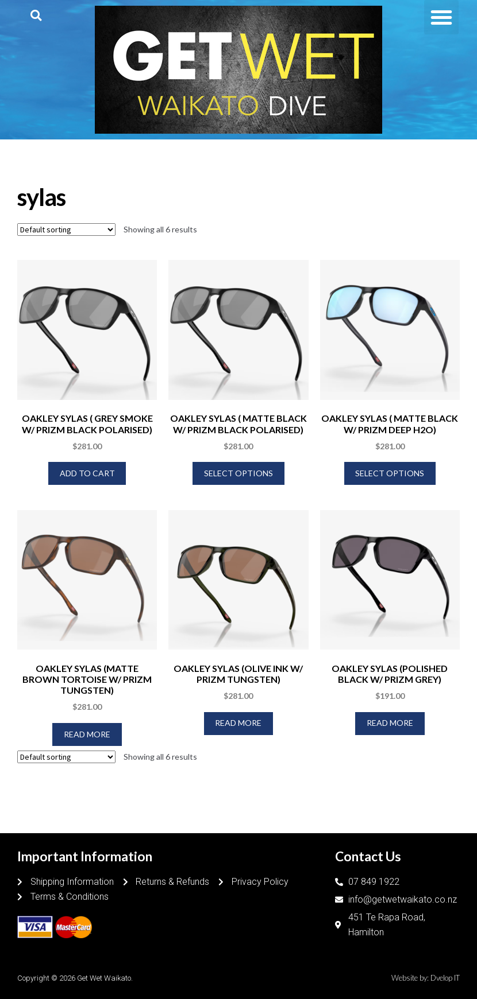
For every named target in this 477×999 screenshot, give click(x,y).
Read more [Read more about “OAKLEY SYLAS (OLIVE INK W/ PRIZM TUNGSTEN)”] (238, 723)
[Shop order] (66, 229)
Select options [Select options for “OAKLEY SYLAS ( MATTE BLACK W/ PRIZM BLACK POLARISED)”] (238, 473)
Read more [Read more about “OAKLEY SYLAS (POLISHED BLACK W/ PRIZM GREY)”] (390, 723)
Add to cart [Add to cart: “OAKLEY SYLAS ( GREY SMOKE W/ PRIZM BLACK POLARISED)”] (87, 473)
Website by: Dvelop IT (425, 977)
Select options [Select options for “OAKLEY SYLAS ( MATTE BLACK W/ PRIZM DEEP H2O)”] (389, 473)
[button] (35, 15)
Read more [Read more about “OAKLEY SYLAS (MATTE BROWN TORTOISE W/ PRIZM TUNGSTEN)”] (87, 734)
